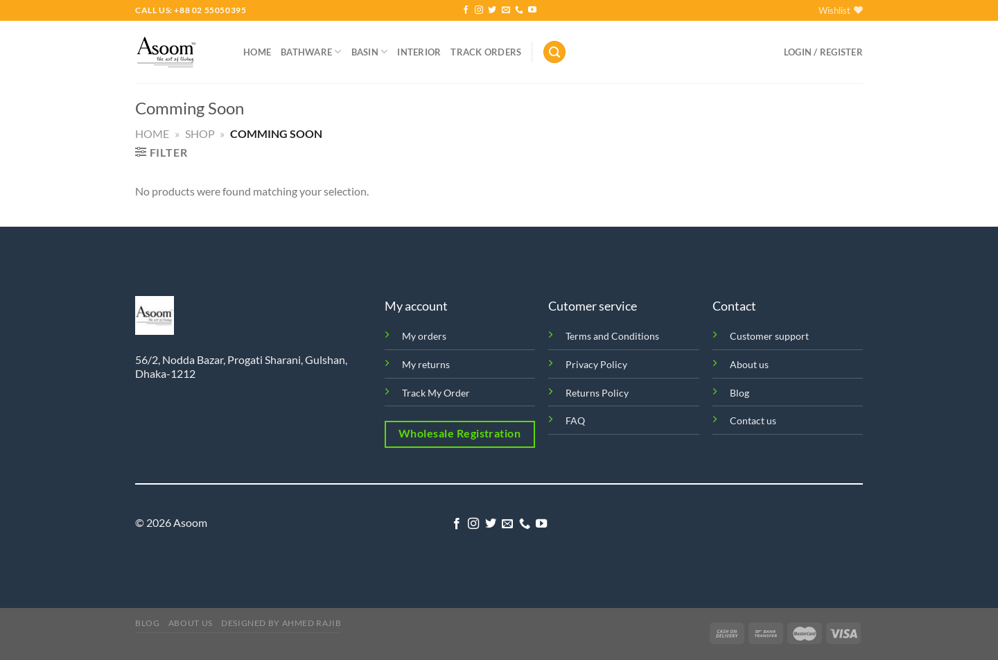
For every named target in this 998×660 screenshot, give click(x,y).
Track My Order (436, 393)
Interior (419, 52)
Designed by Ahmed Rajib (281, 623)
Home (257, 52)
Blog (739, 393)
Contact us (753, 420)
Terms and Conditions (612, 336)
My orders (424, 336)
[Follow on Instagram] (479, 10)
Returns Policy (597, 393)
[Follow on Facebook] (466, 10)
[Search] (554, 52)
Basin (369, 51)
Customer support (769, 336)
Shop (200, 133)
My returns (426, 364)
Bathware (311, 51)
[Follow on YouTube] (532, 10)
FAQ (575, 420)
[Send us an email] (506, 10)
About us (749, 364)
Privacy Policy (596, 364)
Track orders (485, 52)
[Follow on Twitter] (492, 10)
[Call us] (519, 10)
